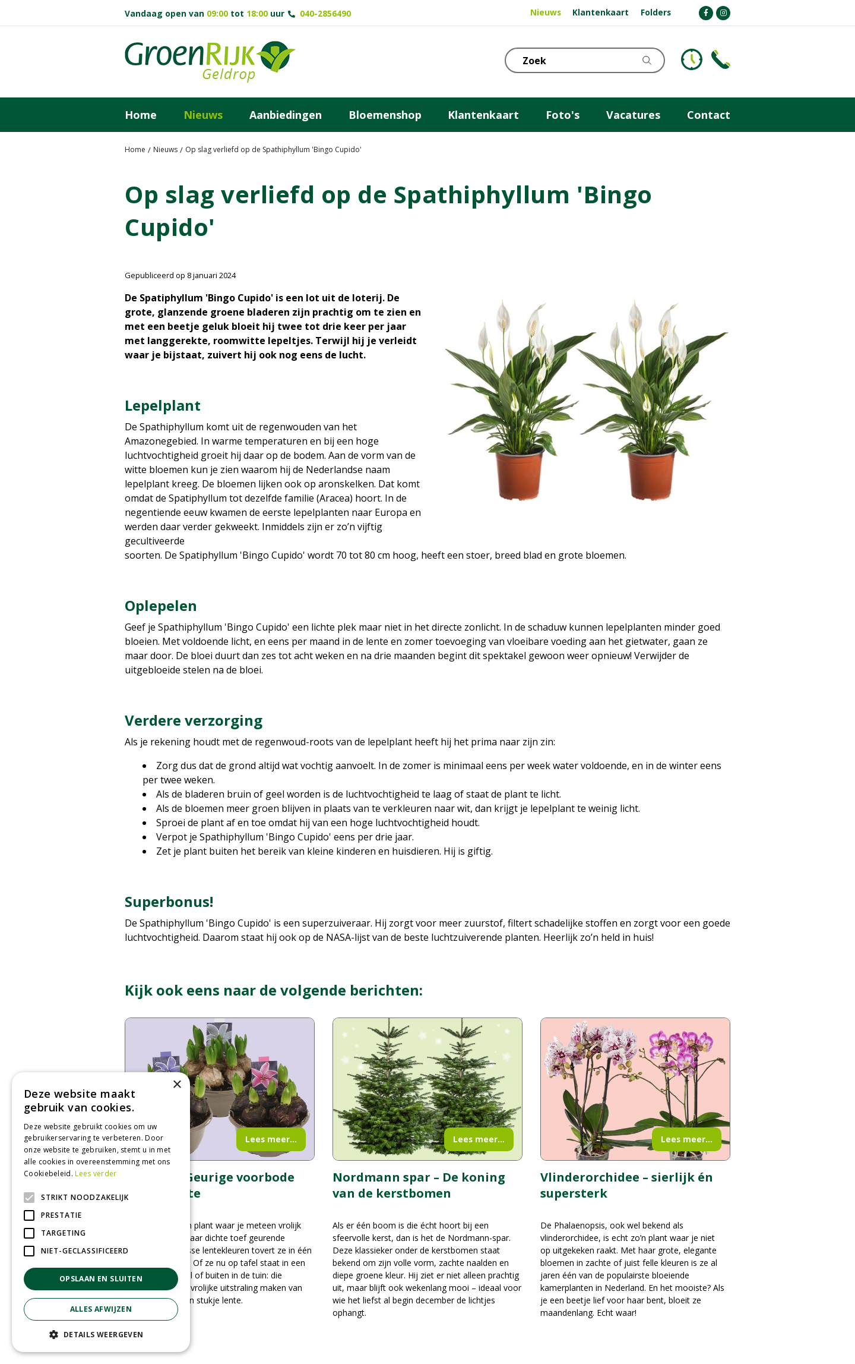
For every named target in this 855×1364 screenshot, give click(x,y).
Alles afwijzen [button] (101, 1309)
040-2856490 (325, 13)
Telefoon (720, 59)
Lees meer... (271, 1139)
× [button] (176, 1085)
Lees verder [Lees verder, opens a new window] (95, 1173)
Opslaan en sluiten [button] (100, 1279)
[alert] (101, 1212)
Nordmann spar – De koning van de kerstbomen (418, 1185)
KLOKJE (691, 59)
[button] (101, 1334)
